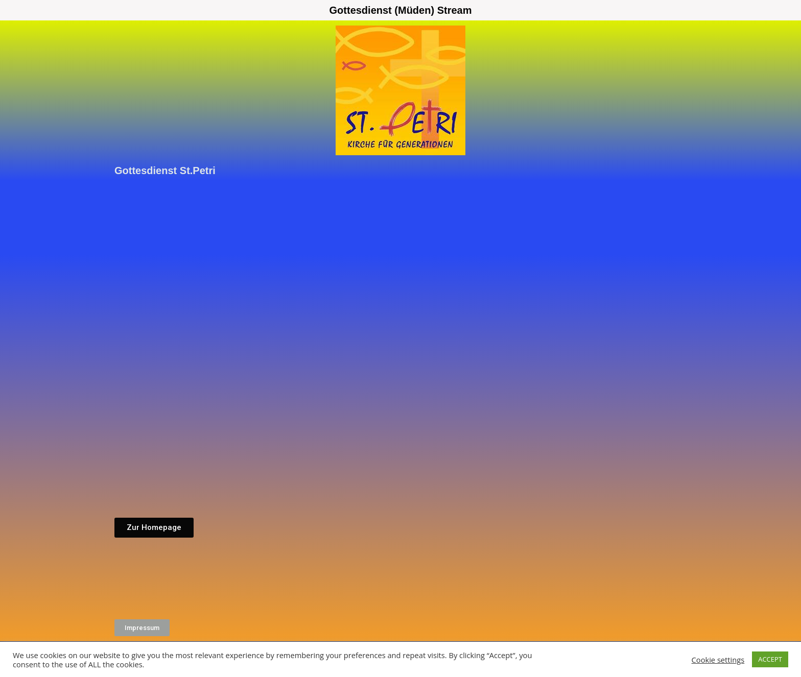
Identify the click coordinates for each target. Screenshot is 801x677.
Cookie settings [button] (718, 659)
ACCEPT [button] (770, 659)
